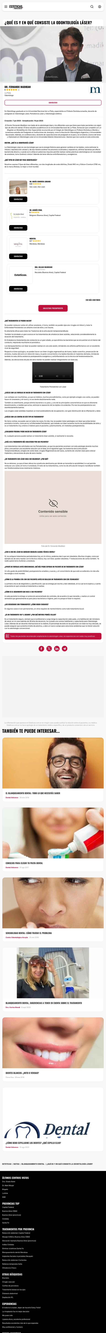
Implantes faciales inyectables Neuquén (17, 1256)
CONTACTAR (53, 102)
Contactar (18, 199)
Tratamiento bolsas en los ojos (13, 1290)
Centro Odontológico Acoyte (17, 937)
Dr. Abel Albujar (8, 1185)
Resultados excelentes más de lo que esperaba (20, 1323)
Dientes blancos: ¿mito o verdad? (22, 1073)
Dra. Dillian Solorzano (43, 267)
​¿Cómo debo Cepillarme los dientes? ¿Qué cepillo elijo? (33, 1142)
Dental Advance (12, 797)
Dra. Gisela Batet (8, 1182)
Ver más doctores (93, 300)
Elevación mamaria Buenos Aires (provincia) (19, 1241)
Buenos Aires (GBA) (9, 1211)
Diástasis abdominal (10, 1293)
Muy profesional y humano (12, 1327)
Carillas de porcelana (10, 1286)
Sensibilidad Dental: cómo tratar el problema (29, 933)
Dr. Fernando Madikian (18, 87)
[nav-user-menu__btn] (99, 6)
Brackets (5, 1278)
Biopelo (5, 1189)
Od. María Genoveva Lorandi (40, 181)
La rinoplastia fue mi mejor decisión (15, 1311)
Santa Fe (5, 1223)
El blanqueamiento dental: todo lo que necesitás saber (33, 793)
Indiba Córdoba (8, 1245)
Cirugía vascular (8, 1282)
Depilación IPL (7, 1297)
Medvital (33, 238)
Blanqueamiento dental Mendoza (15, 1252)
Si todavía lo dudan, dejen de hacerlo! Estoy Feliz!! (21, 1308)
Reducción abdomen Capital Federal (16, 1233)
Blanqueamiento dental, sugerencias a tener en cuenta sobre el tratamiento (44, 1003)
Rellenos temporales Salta (12, 1264)
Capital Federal (8, 1207)
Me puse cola (7, 1315)
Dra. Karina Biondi (13, 1007)
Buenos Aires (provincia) (11, 1215)
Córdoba (5, 1219)
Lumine (5, 1193)
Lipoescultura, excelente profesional (16, 1319)
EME (4, 1197)
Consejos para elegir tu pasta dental (24, 863)
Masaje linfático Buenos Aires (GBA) (16, 1237)
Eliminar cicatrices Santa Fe (13, 1248)
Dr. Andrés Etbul (36, 210)
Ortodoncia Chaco (9, 1268)
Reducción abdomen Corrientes (14, 1260)
